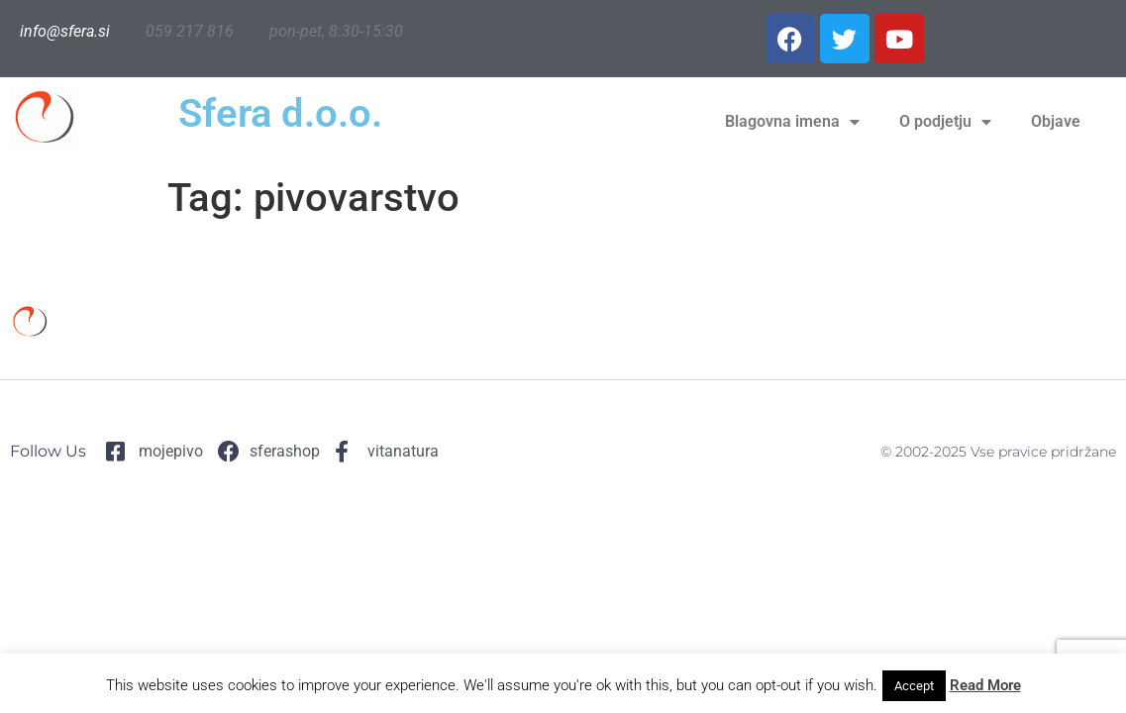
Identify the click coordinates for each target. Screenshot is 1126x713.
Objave (1055, 121)
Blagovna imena (792, 122)
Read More (985, 685)
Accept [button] (914, 685)
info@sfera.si (65, 31)
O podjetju (945, 122)
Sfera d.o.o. (280, 113)
